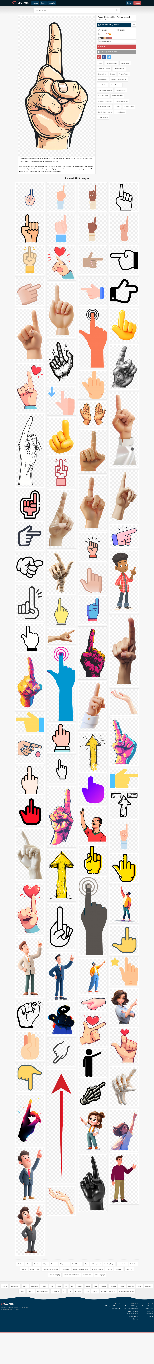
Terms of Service (147, 1306)
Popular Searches (132, 1314)
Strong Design (120, 112)
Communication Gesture (71, 1275)
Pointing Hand (96, 1264)
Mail (95, 1286)
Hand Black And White (108, 1291)
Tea (66, 1286)
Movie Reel (55, 1291)
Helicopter (148, 1286)
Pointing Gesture (97, 1269)
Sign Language (100, 1275)
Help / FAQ (149, 1311)
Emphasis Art (102, 74)
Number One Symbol (104, 106)
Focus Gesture (102, 79)
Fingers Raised (123, 74)
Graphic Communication (118, 79)
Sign (86, 1264)
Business (78, 1291)
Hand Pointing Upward (105, 90)
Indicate (109, 1269)
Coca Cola (34, 1286)
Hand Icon (129, 1269)
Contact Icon (15, 1286)
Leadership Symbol (122, 101)
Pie (64, 1291)
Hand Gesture (102, 85)
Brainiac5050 (104, 34)
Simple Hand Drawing (105, 112)
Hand (28, 1264)
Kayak (87, 1291)
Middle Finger (34, 1269)
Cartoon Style (125, 63)
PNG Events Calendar (131, 1308)
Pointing (117, 106)
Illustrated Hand (103, 96)
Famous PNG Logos (131, 1306)
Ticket (139, 1286)
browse (35, 3)
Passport (113, 1286)
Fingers (112, 74)
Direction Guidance (104, 68)
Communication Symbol (50, 1269)
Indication (133, 1264)
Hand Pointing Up (54, 1275)
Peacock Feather (42, 1291)
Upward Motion (103, 117)
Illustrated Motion (117, 96)
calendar (52, 3)
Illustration (119, 1269)
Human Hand (87, 1275)
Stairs (59, 1286)
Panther (44, 1286)
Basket (88, 1286)
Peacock (131, 1286)
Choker (79, 1286)
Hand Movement (116, 85)
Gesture (20, 1264)
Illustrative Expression (105, 101)
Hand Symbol (122, 1264)
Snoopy (95, 1291)
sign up (137, 3)
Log (72, 1286)
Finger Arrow (64, 1264)
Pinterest (103, 1286)
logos (43, 3)
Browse (135, 1319)
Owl (70, 1291)
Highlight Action (121, 90)
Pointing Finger (129, 106)
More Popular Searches (126, 1291)
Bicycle (25, 1286)
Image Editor (116, 1308)
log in (129, 3)
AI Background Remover (109, 52)
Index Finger (65, 1269)
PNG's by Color (133, 1311)
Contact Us (149, 1314)
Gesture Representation (80, 1269)
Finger (100, 63)
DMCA (151, 1316)
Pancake (30, 1291)
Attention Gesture (111, 63)
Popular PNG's (133, 1316)
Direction (36, 1264)
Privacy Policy (148, 1308)
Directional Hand (119, 68)
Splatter (122, 1286)
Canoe (22, 1291)
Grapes (4, 1286)
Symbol (24, 1269)
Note (52, 1286)
